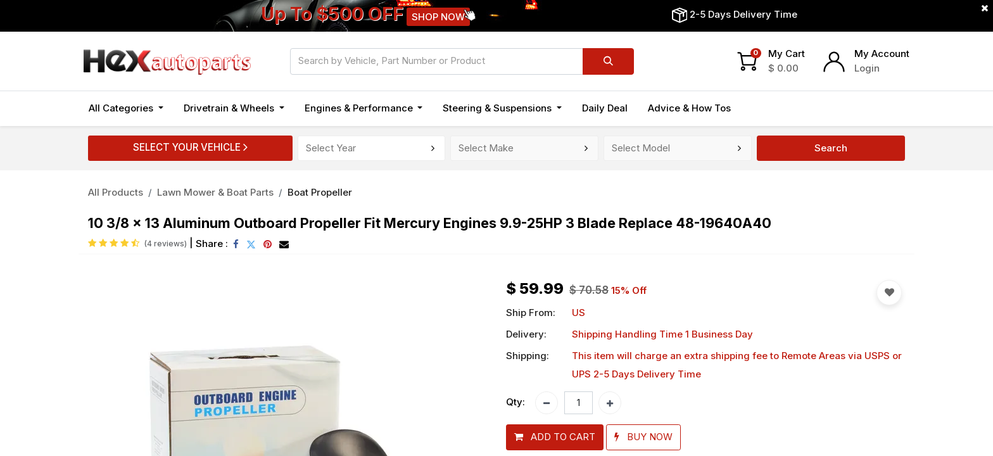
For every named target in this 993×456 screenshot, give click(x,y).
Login (867, 68)
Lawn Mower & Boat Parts (215, 192)
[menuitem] (605, 108)
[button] (555, 437)
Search (830, 148)
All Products (115, 192)
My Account (881, 54)
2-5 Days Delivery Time (743, 14)
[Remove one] (546, 402)
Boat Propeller (320, 192)
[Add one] (609, 402)
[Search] (608, 61)
